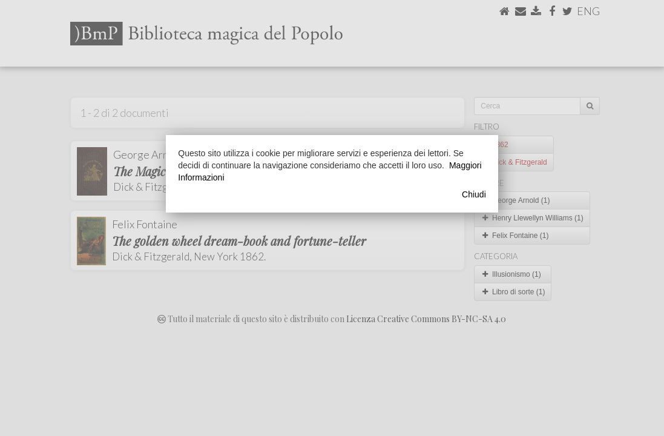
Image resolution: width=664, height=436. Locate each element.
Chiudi (474, 194)
